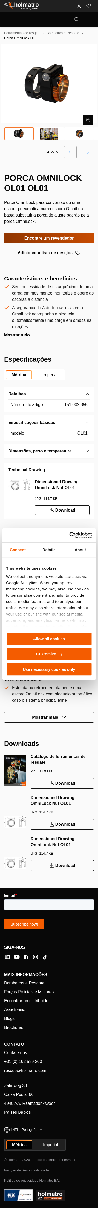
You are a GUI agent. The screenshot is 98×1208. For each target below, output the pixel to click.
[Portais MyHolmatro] (79, 6)
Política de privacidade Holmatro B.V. (32, 1180)
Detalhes (17, 394)
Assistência (14, 1009)
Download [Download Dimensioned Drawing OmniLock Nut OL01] (62, 510)
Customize (49, 654)
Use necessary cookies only (49, 669)
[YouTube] (17, 957)
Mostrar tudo (17, 335)
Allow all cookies (49, 638)
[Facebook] (26, 957)
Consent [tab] (18, 549)
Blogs (9, 1018)
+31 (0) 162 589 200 (23, 1061)
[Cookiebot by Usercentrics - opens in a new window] (70, 535)
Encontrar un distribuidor (27, 1001)
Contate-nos (15, 1052)
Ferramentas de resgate (22, 33)
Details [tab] (49, 549)
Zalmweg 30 (15, 1085)
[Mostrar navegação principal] (88, 19)
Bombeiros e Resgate (63, 33)
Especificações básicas (31, 422)
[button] (48, 152)
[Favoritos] (88, 6)
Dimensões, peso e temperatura (40, 451)
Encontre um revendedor (49, 238)
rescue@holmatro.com (25, 1070)
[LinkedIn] (7, 957)
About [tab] (80, 549)
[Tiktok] (45, 957)
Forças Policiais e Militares (29, 992)
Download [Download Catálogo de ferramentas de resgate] (62, 783)
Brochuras (13, 1027)
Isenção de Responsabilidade (26, 1170)
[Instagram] (35, 957)
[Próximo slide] (87, 152)
